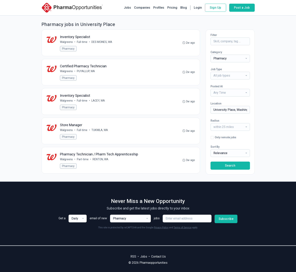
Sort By (215, 146)
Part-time (83, 159)
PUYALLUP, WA (86, 71)
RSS (133, 256)
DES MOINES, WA (102, 41)
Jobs (127, 7)
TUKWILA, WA (100, 130)
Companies (142, 7)
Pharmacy (68, 48)
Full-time (82, 41)
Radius (215, 120)
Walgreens (66, 41)
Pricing (172, 7)
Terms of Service (183, 228)
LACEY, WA (98, 100)
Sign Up (215, 7)
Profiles (158, 7)
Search (230, 165)
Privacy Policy (161, 228)
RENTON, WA (101, 159)
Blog (183, 7)
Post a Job (242, 7)
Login (198, 7)
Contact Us (158, 256)
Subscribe (226, 219)
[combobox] (230, 58)
